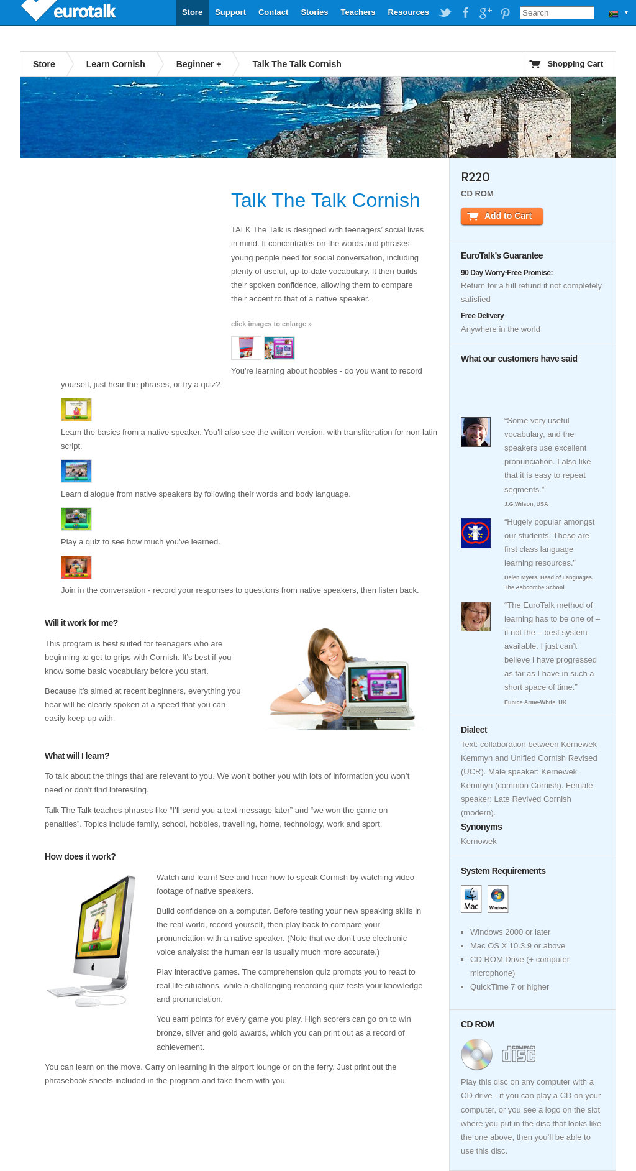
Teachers (357, 12)
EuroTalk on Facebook (465, 13)
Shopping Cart (575, 63)
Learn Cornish (115, 64)
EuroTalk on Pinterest (505, 13)
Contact (273, 12)
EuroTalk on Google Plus (485, 13)
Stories (314, 12)
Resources (408, 12)
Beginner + (199, 64)
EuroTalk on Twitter (445, 13)
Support (230, 12)
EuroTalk (69, 12)
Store (192, 12)
